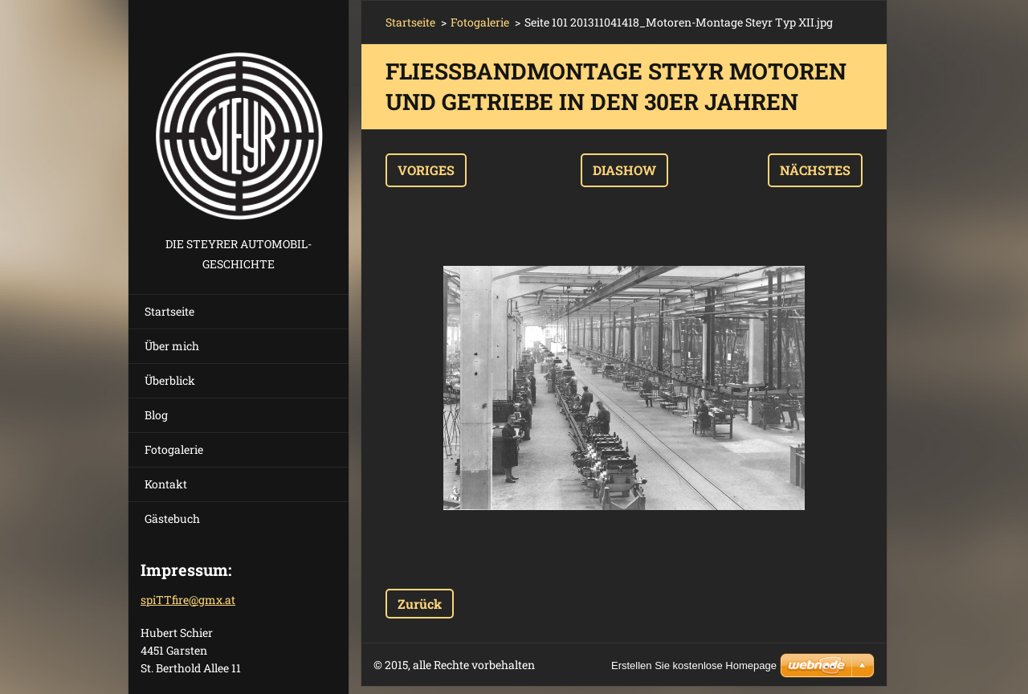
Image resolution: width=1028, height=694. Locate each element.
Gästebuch (172, 518)
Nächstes (815, 169)
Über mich (172, 345)
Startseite (169, 311)
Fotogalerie (174, 449)
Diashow (624, 169)
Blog (156, 415)
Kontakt (166, 484)
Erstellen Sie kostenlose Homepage (694, 665)
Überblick (170, 380)
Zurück (420, 603)
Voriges (426, 169)
